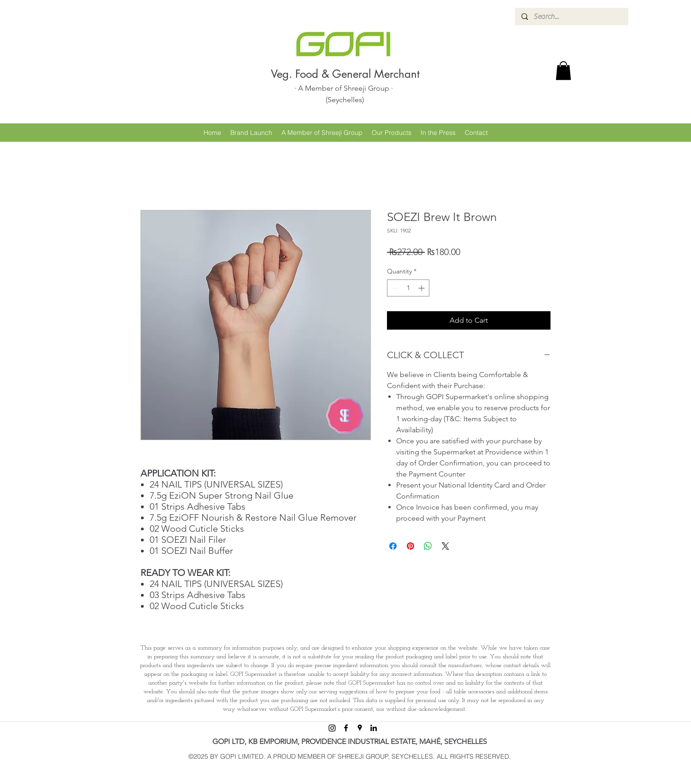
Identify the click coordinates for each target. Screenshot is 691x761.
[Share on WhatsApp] (427, 546)
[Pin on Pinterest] (410, 546)
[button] (563, 70)
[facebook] (346, 727)
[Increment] (422, 288)
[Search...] (571, 16)
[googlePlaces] (359, 727)
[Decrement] (394, 288)
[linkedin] (373, 727)
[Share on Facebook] (392, 546)
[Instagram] (332, 727)
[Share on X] (445, 546)
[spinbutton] (408, 288)
